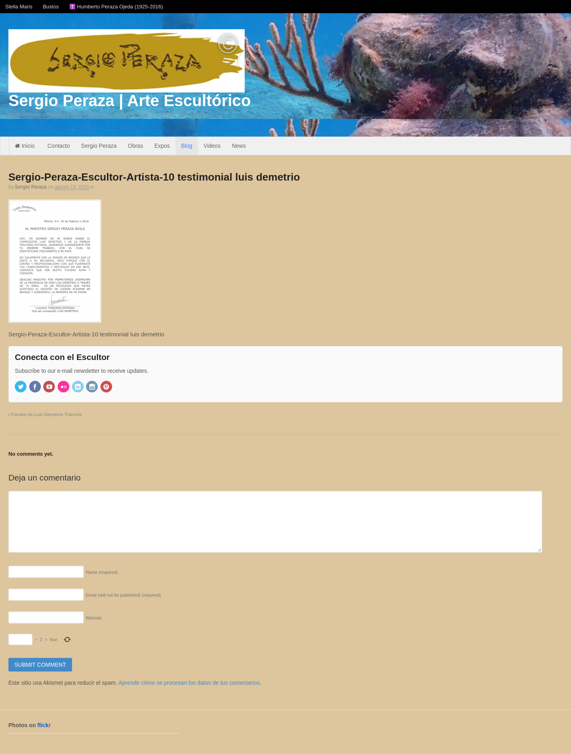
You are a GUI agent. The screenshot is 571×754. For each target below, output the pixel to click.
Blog (186, 146)
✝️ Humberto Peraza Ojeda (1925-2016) (116, 7)
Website (94, 617)
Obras (135, 146)
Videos (212, 146)
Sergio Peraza (99, 146)
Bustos (51, 7)
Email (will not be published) (123, 595)
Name (102, 572)
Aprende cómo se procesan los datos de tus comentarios (189, 683)
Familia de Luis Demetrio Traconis (45, 414)
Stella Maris (18, 7)
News (239, 146)
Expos (162, 146)
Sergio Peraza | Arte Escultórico (129, 100)
